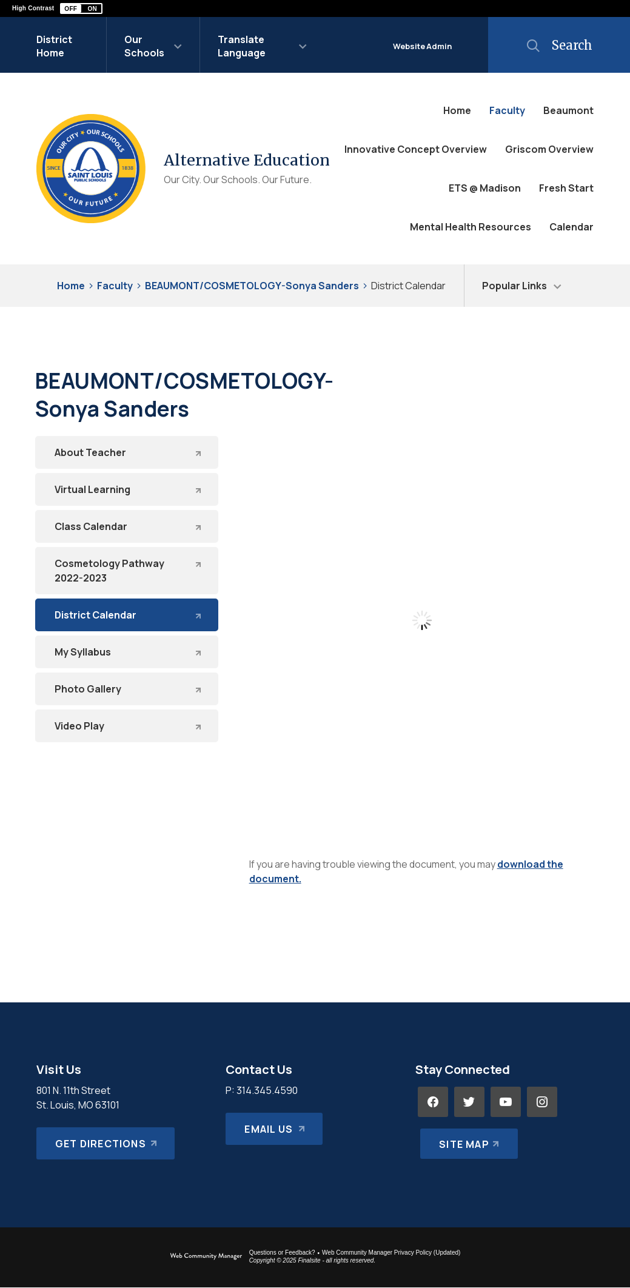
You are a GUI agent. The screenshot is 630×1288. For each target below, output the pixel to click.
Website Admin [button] (422, 46)
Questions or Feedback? (282, 1252)
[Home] (457, 110)
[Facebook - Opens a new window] (433, 1102)
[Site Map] (466, 1138)
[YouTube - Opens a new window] (506, 1102)
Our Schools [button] (144, 46)
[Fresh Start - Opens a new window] (566, 188)
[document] (422, 620)
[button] (81, 8)
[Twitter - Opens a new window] (469, 1102)
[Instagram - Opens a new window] (542, 1102)
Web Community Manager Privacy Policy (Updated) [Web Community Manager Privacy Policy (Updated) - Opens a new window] (391, 1252)
